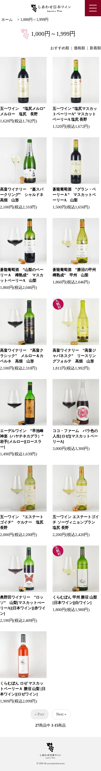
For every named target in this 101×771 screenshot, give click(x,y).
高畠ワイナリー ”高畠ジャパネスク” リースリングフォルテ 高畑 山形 (74, 355)
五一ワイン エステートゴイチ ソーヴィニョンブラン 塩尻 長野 (76, 522)
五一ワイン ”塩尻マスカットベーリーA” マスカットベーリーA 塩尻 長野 (75, 114)
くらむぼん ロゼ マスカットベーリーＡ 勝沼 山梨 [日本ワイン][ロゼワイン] (23, 688)
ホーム (7, 20)
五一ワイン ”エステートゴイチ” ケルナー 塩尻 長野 (23, 522)
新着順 (95, 48)
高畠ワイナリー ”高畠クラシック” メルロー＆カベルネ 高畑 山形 (21, 355)
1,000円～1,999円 (34, 20)
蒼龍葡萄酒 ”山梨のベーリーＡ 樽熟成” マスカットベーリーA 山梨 (21, 275)
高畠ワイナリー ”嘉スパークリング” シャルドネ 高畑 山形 (23, 194)
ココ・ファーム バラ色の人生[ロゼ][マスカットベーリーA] (75, 436)
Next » (61, 714)
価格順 (79, 48)
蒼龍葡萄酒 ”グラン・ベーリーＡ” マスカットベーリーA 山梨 (74, 194)
